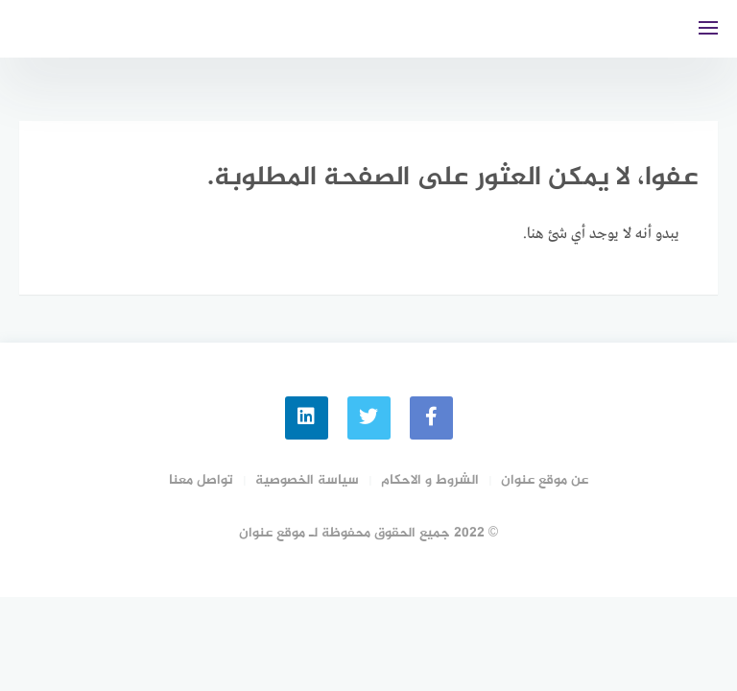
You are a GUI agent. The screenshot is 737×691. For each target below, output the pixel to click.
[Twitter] (369, 418)
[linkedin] (306, 418)
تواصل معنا (201, 480)
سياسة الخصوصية (307, 480)
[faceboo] (431, 418)
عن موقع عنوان (544, 480)
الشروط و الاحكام (430, 480)
